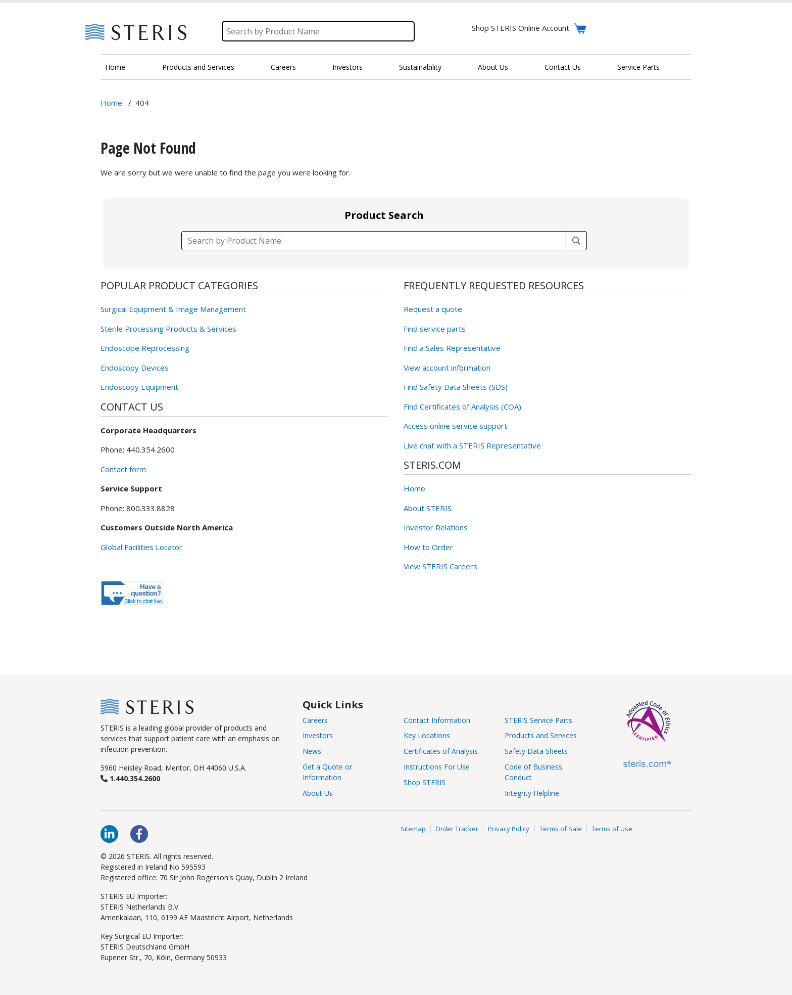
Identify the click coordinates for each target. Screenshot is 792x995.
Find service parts (435, 329)
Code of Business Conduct (533, 772)
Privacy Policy (508, 829)
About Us (493, 67)
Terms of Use (611, 829)
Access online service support (455, 426)
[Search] (318, 31)
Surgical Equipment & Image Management (173, 309)
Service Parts (638, 67)
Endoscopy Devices (135, 368)
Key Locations (427, 735)
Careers (283, 67)
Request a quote (433, 309)
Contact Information (437, 720)
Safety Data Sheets (536, 751)
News (312, 751)
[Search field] (373, 240)
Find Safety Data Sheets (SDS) (456, 387)
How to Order (428, 547)
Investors (347, 67)
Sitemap (413, 829)
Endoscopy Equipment (139, 387)
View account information (447, 368)
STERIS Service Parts (538, 720)
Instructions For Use (437, 767)
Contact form (123, 469)
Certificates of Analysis (441, 751)
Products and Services (198, 67)
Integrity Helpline (532, 793)
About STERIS (428, 508)
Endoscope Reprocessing (145, 348)
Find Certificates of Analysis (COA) (462, 406)
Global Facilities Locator (141, 547)
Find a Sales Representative (452, 348)
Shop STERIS (424, 782)
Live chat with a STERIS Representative (472, 445)
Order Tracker (456, 829)
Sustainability (420, 67)
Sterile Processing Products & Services (168, 329)
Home (115, 67)
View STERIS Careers (440, 566)
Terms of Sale (560, 829)
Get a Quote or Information (327, 772)
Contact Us (562, 67)
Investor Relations (436, 527)
